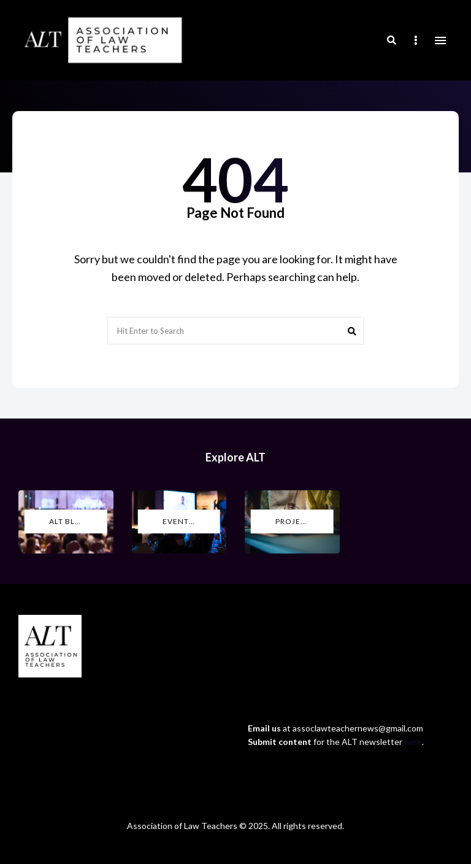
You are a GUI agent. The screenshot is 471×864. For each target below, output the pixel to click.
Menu (440, 40)
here (413, 741)
